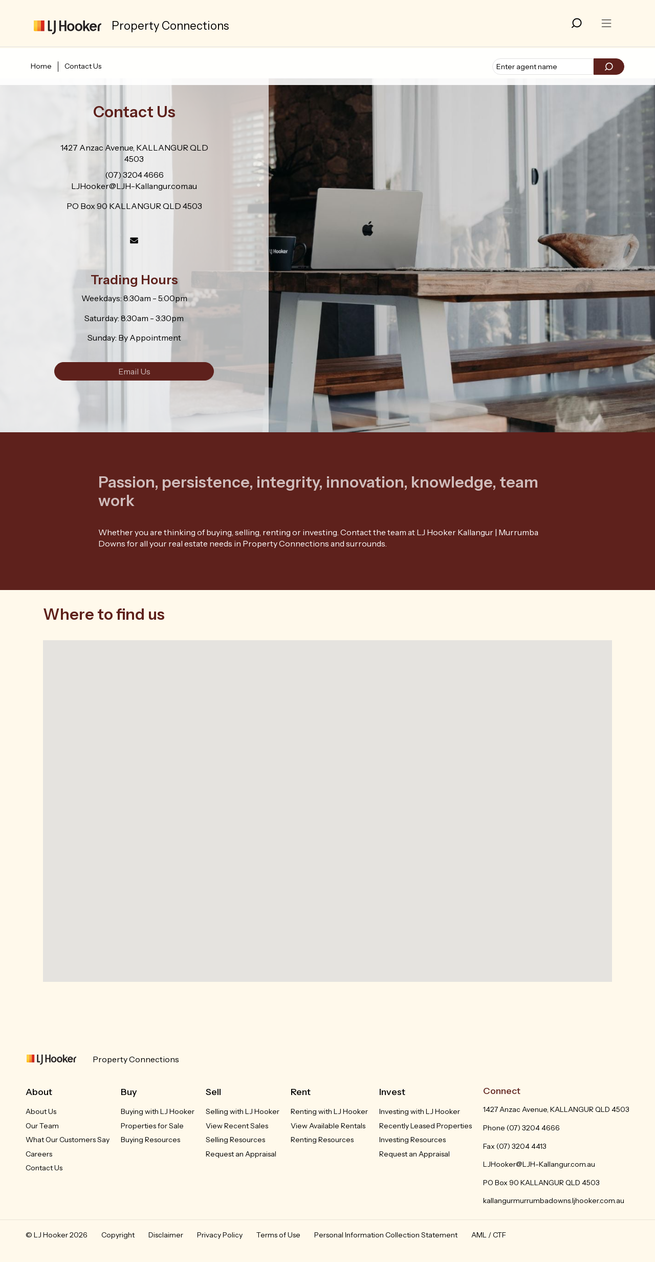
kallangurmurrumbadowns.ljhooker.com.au (553, 1200)
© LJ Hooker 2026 (57, 1234)
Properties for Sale (152, 1125)
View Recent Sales (237, 1125)
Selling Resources (235, 1139)
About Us (41, 1111)
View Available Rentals (328, 1125)
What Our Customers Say (68, 1139)
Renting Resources (322, 1139)
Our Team (42, 1125)
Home (41, 66)
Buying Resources (150, 1139)
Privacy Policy (220, 1234)
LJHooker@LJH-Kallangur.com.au (134, 186)
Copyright (118, 1234)
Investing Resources (412, 1139)
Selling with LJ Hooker (242, 1111)
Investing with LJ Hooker (419, 1111)
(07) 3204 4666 (134, 175)
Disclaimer (165, 1234)
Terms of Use (278, 1234)
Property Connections (136, 1059)
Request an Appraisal (241, 1154)
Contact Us (82, 66)
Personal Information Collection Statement (385, 1234)
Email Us (134, 371)
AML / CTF (488, 1234)
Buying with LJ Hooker (157, 1111)
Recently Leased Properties (425, 1125)
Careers (39, 1154)
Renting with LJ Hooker (329, 1111)
